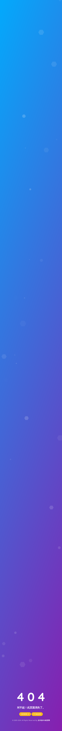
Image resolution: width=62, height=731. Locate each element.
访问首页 (25, 714)
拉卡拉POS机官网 (44, 720)
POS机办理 (37, 714)
